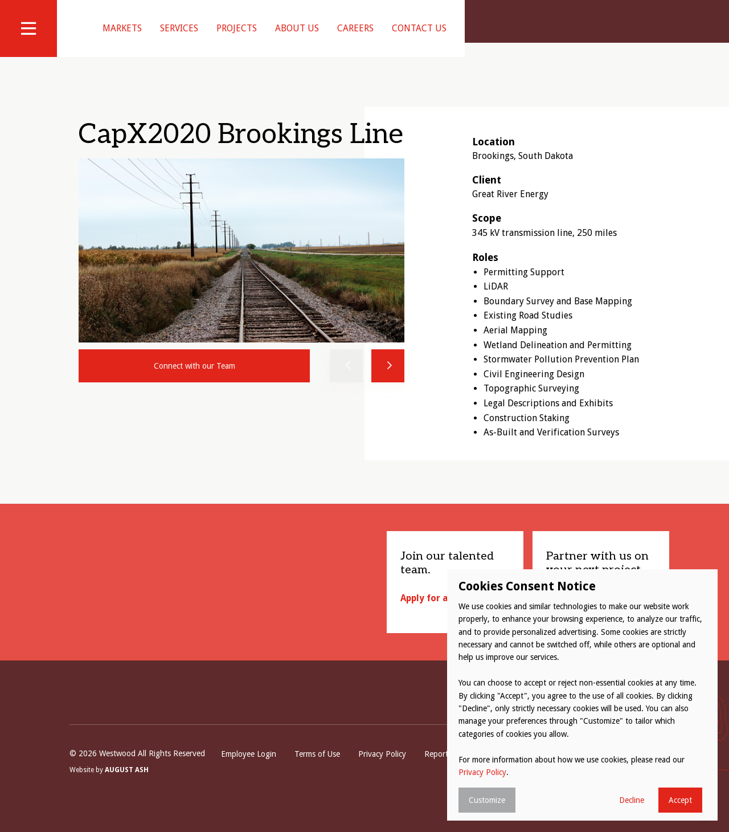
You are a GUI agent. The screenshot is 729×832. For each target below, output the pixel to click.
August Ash (127, 784)
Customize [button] (487, 800)
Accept (680, 800)
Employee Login (248, 768)
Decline (631, 800)
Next (387, 380)
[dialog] (582, 695)
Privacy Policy (382, 768)
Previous (346, 380)
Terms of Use (317, 768)
